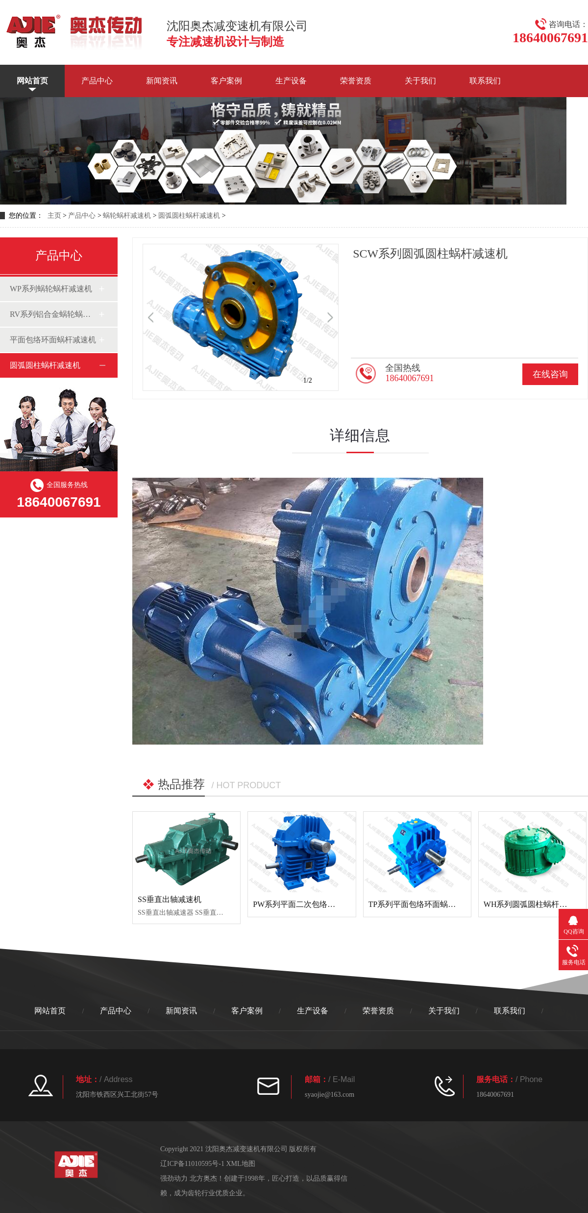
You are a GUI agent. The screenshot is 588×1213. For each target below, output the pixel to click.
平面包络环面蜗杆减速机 (53, 340)
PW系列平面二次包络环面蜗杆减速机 (317, 904)
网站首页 (32, 81)
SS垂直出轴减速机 (169, 899)
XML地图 (240, 1163)
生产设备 (291, 81)
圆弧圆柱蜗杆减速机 (189, 215)
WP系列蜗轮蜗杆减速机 (51, 288)
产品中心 (97, 81)
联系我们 (485, 81)
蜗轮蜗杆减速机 (127, 215)
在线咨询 (550, 374)
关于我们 (420, 81)
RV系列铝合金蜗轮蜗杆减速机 (54, 314)
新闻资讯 (161, 81)
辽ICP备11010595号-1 (192, 1163)
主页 (54, 215)
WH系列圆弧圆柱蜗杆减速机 (533, 904)
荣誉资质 (355, 81)
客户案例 (226, 81)
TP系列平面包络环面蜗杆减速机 (424, 904)
